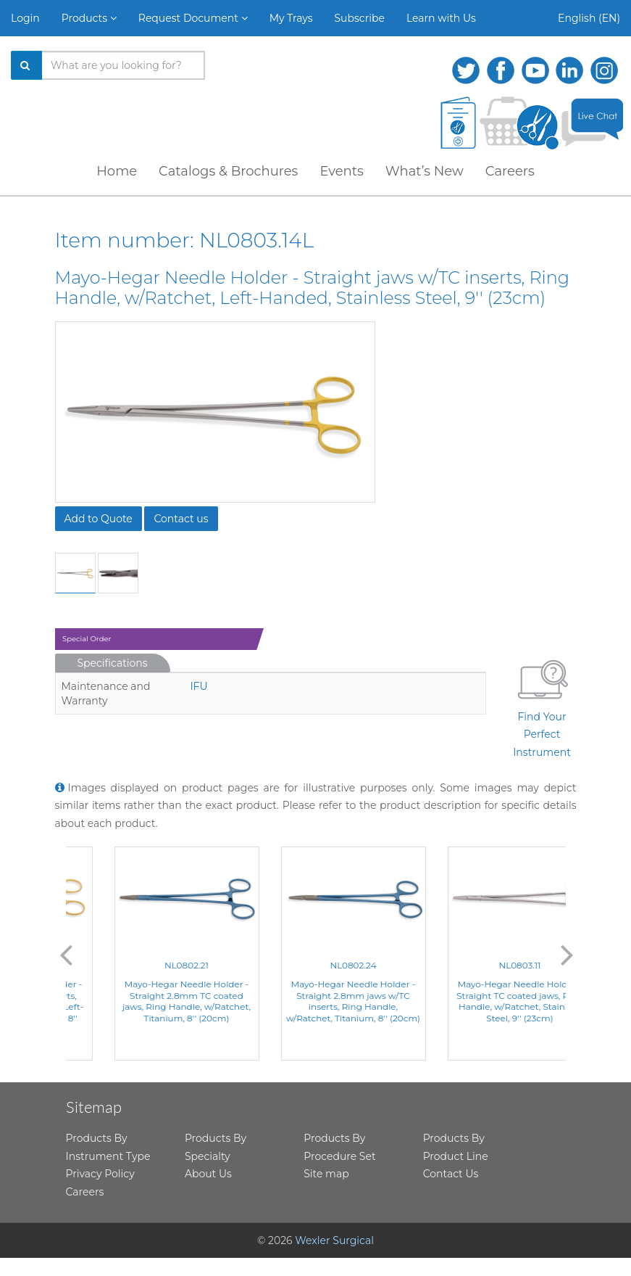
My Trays (291, 18)
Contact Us (451, 1173)
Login (25, 18)
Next (567, 954)
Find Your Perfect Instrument (542, 706)
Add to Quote (98, 518)
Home (116, 171)
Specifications (113, 663)
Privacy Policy (100, 1173)
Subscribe (360, 18)
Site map (326, 1173)
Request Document (193, 18)
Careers (510, 171)
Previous (66, 954)
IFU (198, 686)
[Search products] (123, 65)
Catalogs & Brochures (228, 171)
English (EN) (589, 18)
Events (341, 171)
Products (89, 18)
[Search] (27, 65)
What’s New (424, 171)
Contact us (181, 518)
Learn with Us (441, 18)
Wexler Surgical (334, 1240)
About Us (208, 1173)
